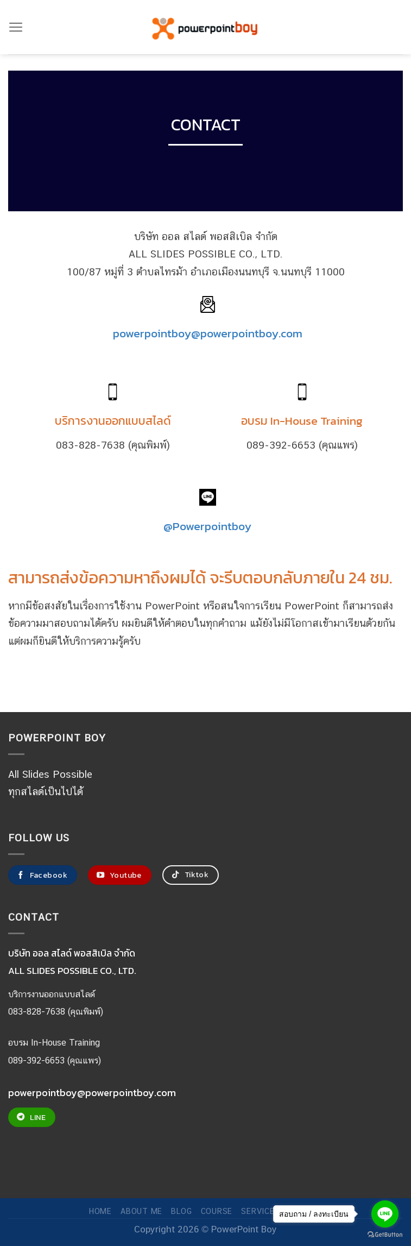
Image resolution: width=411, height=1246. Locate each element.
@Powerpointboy (207, 525)
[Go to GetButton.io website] (385, 1234)
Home (100, 1211)
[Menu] (16, 27)
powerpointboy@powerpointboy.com (207, 333)
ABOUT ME (141, 1211)
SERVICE (257, 1211)
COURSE (216, 1211)
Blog (181, 1211)
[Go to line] (385, 1214)
